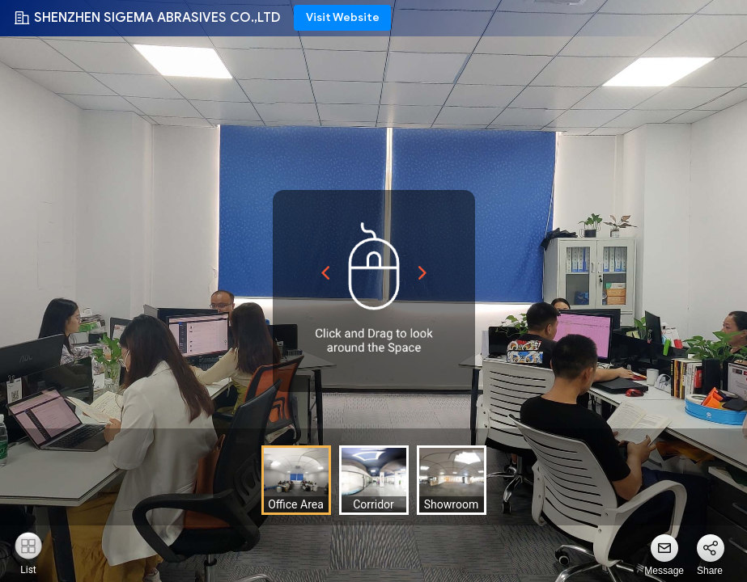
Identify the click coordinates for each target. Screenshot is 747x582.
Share (710, 570)
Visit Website (343, 17)
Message (664, 570)
